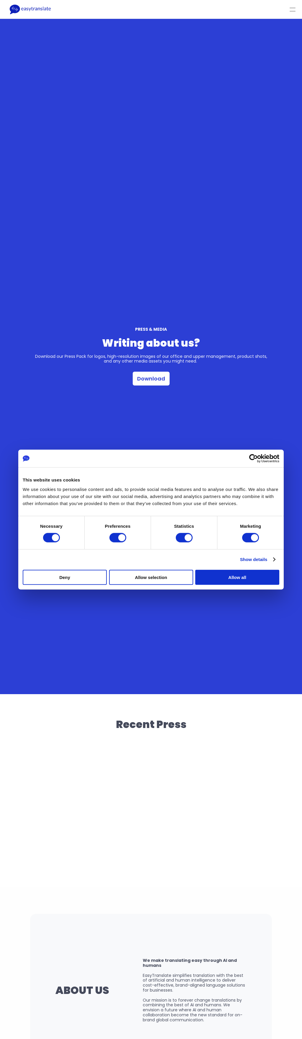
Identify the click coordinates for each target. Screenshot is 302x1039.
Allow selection (151, 577)
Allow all (237, 577)
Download (151, 378)
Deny (64, 577)
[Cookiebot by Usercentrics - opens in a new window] (253, 458)
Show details (253, 559)
